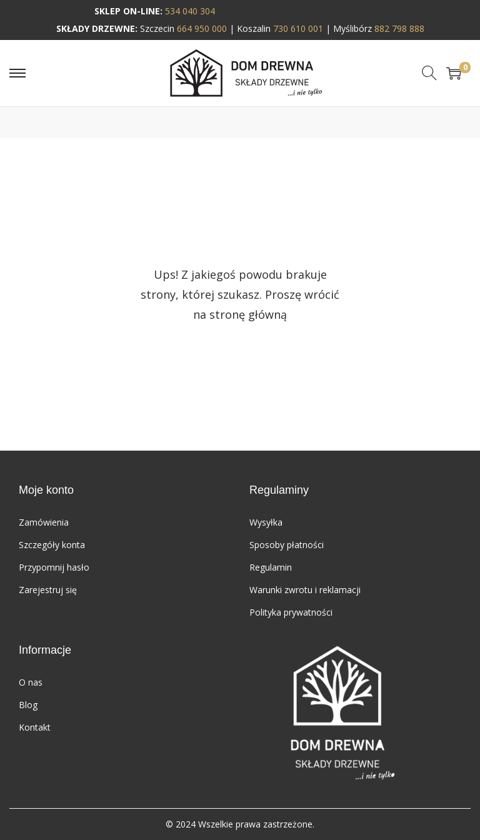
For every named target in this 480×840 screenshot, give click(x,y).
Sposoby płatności (286, 545)
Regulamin (270, 567)
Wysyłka (265, 522)
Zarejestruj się (48, 590)
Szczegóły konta (52, 545)
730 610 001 (298, 28)
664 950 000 (202, 28)
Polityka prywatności (290, 612)
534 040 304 (190, 11)
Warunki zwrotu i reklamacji (305, 590)
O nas (30, 682)
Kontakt (35, 727)
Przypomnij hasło (54, 567)
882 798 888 (399, 28)
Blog (28, 705)
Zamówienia (44, 522)
